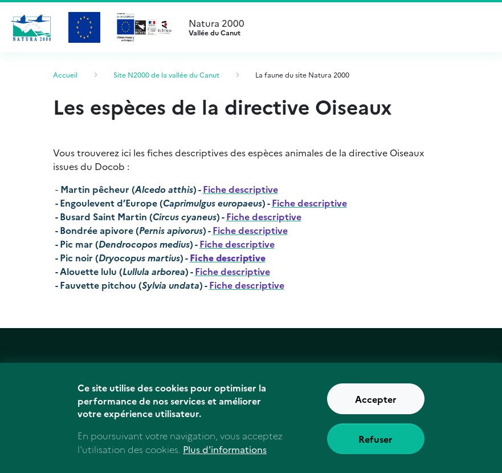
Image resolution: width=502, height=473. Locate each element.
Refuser (375, 445)
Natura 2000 (336, 27)
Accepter (376, 405)
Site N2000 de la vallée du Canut (166, 74)
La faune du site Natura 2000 (302, 74)
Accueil (65, 74)
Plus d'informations (225, 456)
